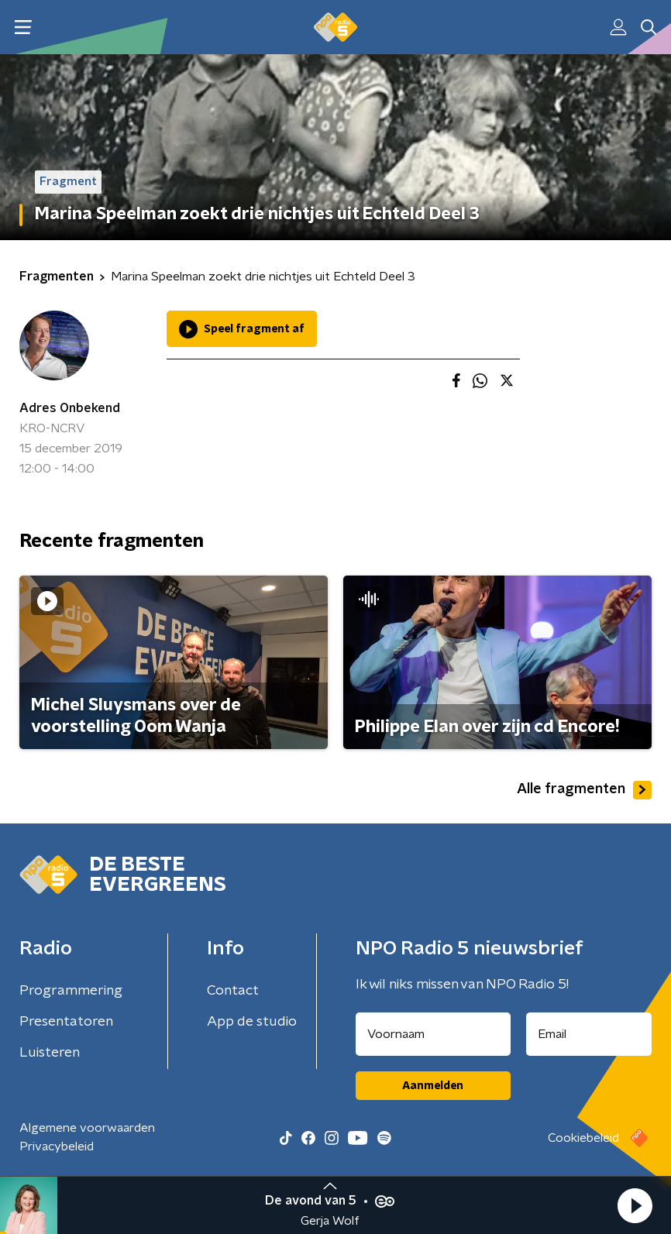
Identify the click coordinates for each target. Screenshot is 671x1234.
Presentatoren (66, 1022)
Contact (233, 991)
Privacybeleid (56, 1146)
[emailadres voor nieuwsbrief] (589, 1034)
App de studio (252, 1022)
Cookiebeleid (583, 1138)
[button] (634, 1205)
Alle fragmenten (584, 790)
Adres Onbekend (69, 408)
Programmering (70, 991)
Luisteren (49, 1053)
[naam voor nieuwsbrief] (433, 1034)
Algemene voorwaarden (87, 1128)
